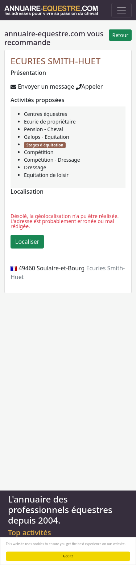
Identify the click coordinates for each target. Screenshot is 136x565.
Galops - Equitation (46, 136)
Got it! (68, 556)
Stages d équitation (44, 145)
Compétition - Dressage (52, 159)
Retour (120, 35)
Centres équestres (45, 113)
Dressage (35, 167)
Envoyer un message (42, 86)
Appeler (89, 86)
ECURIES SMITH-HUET (55, 61)
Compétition (38, 152)
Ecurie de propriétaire (50, 121)
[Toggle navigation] (121, 10)
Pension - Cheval (43, 129)
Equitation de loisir (46, 174)
